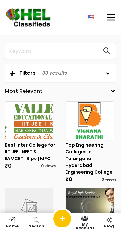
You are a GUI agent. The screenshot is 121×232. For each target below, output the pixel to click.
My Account (85, 222)
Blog (109, 222)
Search (36, 222)
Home (12, 222)
